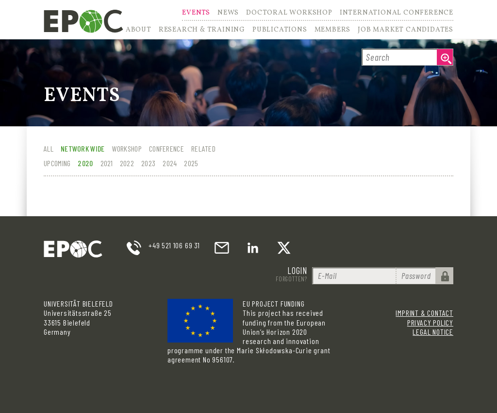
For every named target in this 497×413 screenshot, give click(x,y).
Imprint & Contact (424, 312)
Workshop (127, 148)
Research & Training (202, 30)
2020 (85, 163)
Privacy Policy (430, 322)
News (228, 13)
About (138, 30)
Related (203, 148)
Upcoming (57, 163)
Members (333, 30)
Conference (166, 148)
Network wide (83, 148)
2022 (127, 163)
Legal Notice (433, 331)
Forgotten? (291, 279)
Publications (279, 30)
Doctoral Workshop (289, 13)
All (48, 148)
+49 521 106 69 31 (174, 245)
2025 (191, 163)
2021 (106, 163)
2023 (148, 163)
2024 (170, 163)
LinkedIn (253, 248)
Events (196, 13)
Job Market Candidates (405, 30)
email (222, 248)
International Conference (396, 13)
